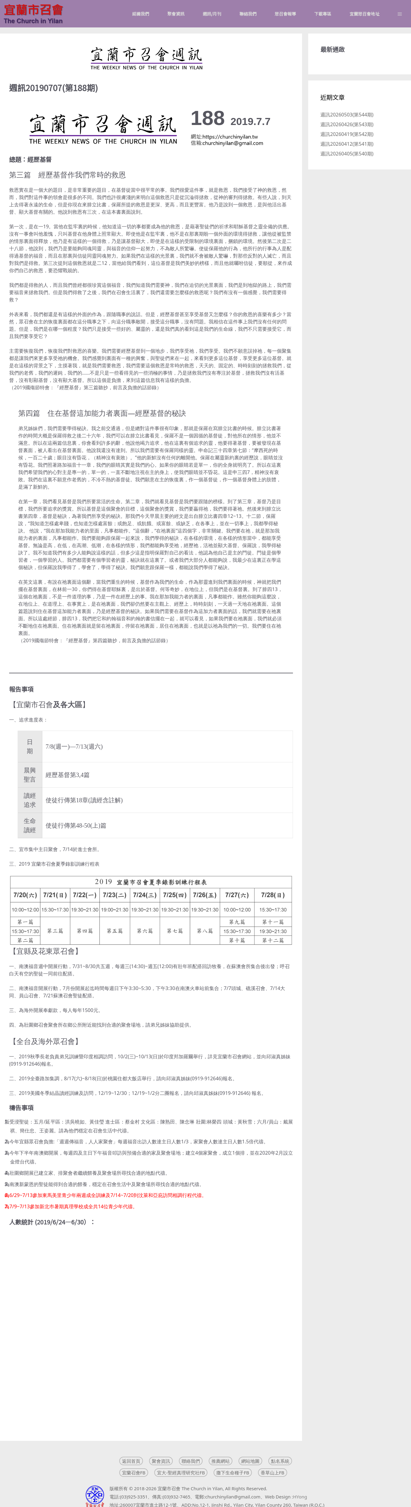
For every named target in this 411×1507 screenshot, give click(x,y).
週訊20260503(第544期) (346, 114)
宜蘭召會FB (134, 1473)
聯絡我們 (247, 14)
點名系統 (280, 1461)
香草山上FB (272, 1473)
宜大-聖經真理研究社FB (181, 1473)
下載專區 (322, 14)
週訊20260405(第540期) (346, 153)
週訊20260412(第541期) (346, 144)
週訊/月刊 (212, 14)
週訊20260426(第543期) (346, 124)
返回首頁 (131, 1461)
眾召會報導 (285, 14)
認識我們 (140, 14)
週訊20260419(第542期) (346, 134)
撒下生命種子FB (232, 1473)
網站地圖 (250, 1461)
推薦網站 (220, 1461)
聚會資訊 (175, 14)
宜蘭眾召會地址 (364, 14)
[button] (399, 13)
